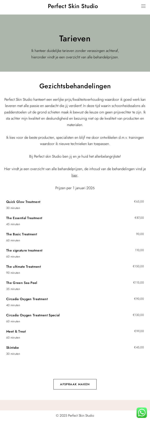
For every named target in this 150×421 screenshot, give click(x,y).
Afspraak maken (75, 384)
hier (74, 175)
